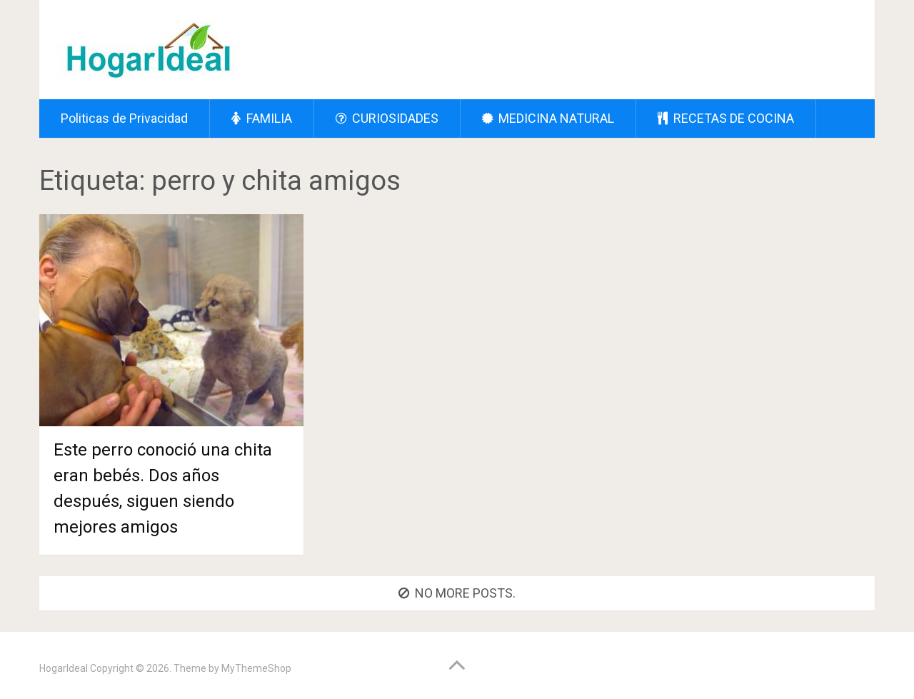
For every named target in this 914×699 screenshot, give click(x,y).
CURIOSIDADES (387, 118)
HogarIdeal (63, 668)
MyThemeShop (256, 668)
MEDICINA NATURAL (548, 118)
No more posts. (457, 592)
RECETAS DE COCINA (726, 118)
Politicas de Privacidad (124, 118)
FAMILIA (261, 118)
